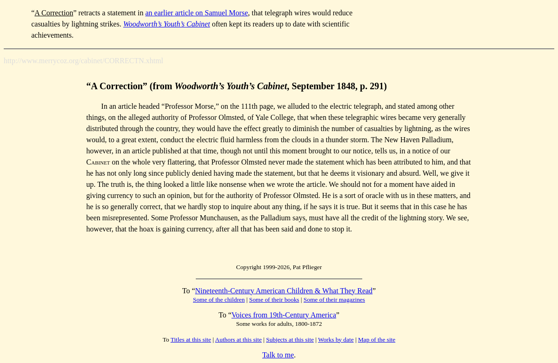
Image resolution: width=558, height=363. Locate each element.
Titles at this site (191, 339)
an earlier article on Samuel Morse (196, 13)
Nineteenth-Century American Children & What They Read (284, 291)
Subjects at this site (290, 339)
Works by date (336, 339)
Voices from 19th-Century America (284, 315)
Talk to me (278, 355)
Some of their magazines (334, 299)
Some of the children (219, 299)
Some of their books (274, 299)
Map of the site (376, 339)
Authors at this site (238, 339)
